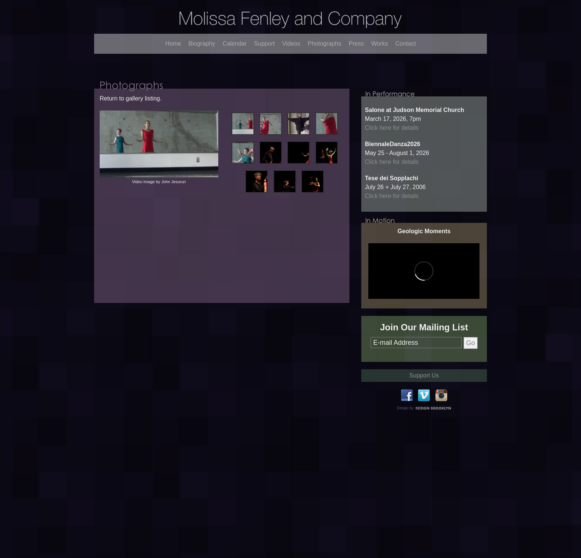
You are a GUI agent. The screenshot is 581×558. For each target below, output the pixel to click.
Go (470, 395)
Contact (405, 43)
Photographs (324, 43)
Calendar (235, 43)
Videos (291, 43)
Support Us (424, 428)
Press (356, 43)
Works (379, 43)
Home (173, 43)
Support (264, 43)
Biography (202, 43)
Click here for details (392, 180)
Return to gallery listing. (131, 126)
